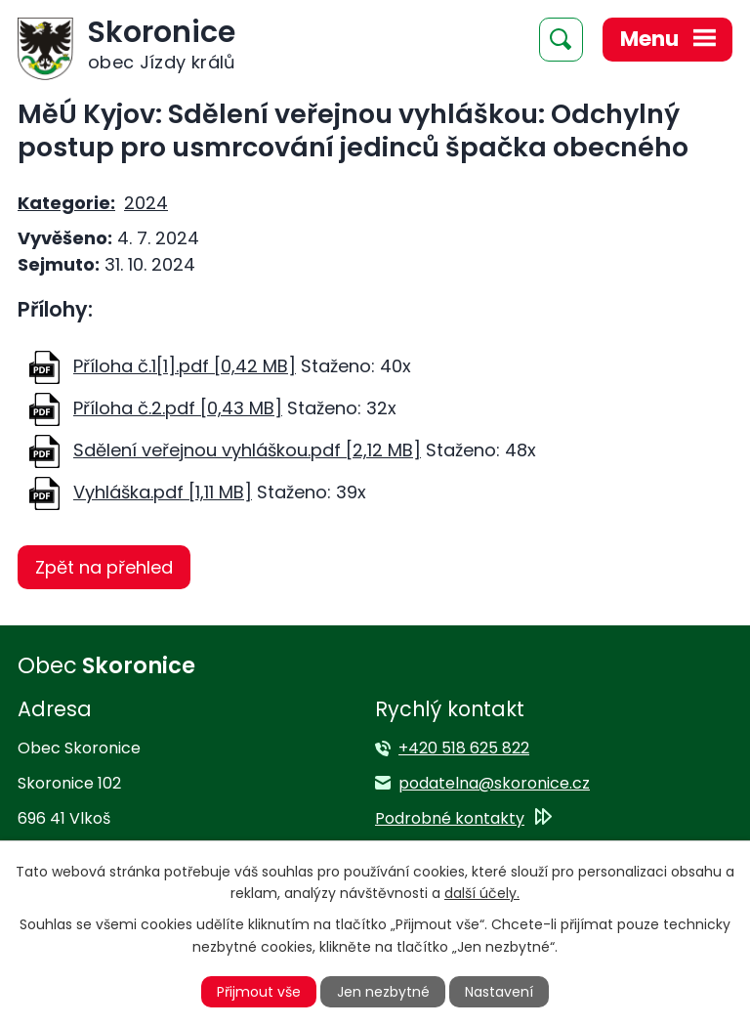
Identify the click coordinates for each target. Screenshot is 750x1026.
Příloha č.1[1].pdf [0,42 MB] (184, 366)
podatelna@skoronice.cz (494, 783)
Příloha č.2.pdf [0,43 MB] (177, 408)
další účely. (482, 893)
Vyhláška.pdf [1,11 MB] (162, 492)
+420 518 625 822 (463, 748)
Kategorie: (66, 203)
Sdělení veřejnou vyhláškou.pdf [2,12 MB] (247, 450)
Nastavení (499, 992)
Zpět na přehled (104, 567)
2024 (146, 203)
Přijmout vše (259, 992)
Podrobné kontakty (449, 818)
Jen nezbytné (383, 992)
